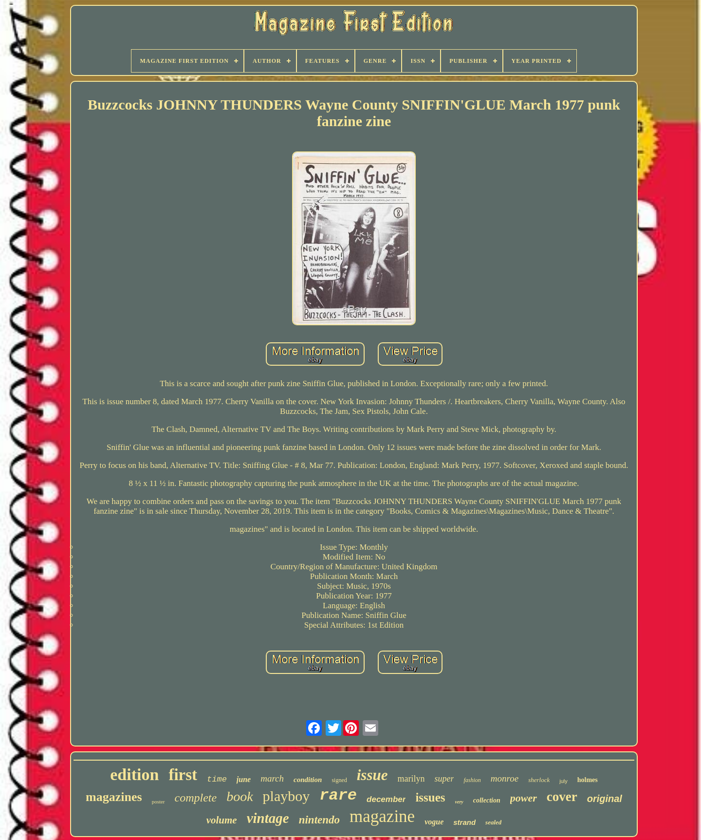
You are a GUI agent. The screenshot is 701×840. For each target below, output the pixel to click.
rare (338, 795)
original (604, 798)
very (459, 801)
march (272, 778)
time (217, 779)
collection (486, 800)
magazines (114, 797)
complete (196, 797)
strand (464, 822)
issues (430, 797)
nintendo (319, 820)
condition (308, 780)
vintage (268, 818)
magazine (382, 816)
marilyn (410, 779)
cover (562, 796)
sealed (493, 822)
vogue (433, 822)
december (386, 799)
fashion (471, 780)
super (444, 779)
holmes (587, 780)
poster (158, 801)
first (182, 775)
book (239, 796)
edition (134, 774)
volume (221, 820)
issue (372, 775)
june (244, 779)
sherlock (539, 780)
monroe (504, 778)
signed (339, 780)
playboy (286, 796)
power (523, 798)
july (563, 781)
